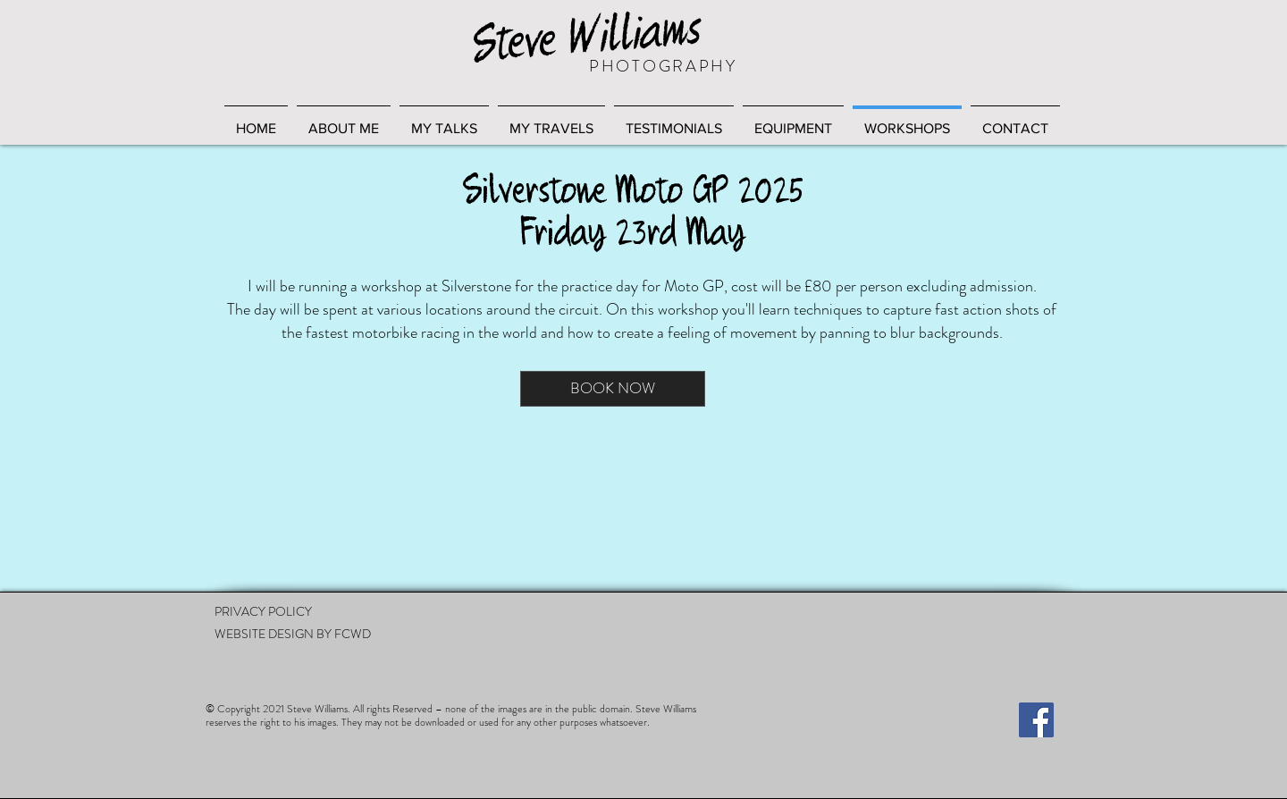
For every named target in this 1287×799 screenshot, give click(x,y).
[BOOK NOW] (612, 389)
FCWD (352, 634)
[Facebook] (1036, 719)
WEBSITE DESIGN (264, 634)
